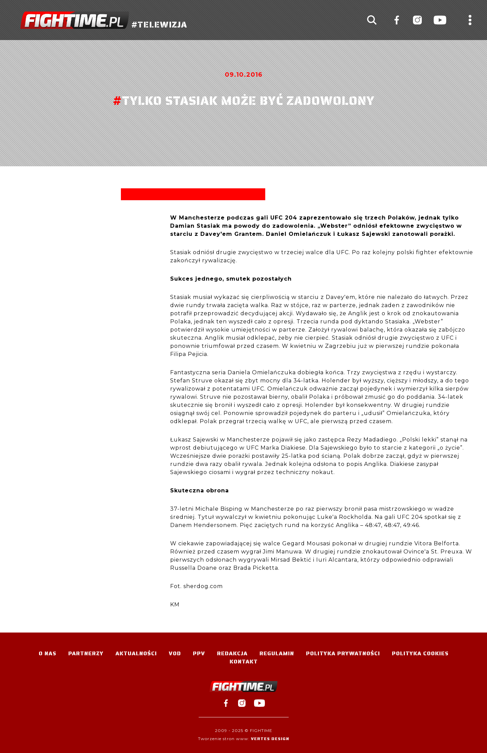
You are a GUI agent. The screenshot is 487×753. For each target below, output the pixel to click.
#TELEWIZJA (103, 20)
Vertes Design (270, 738)
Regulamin (276, 653)
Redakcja (232, 653)
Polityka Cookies (420, 653)
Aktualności (136, 653)
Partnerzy (86, 653)
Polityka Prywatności (343, 653)
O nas (47, 653)
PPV (199, 653)
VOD (175, 653)
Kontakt (244, 661)
